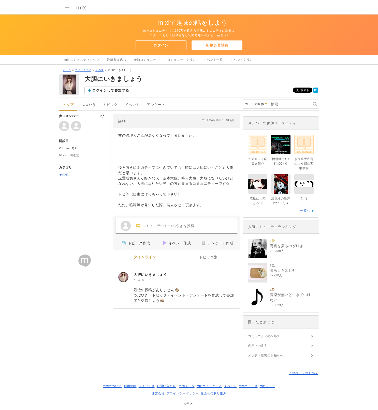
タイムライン (145, 257)
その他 (99, 70)
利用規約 (130, 386)
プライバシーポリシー (183, 393)
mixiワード (267, 386)
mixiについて (112, 386)
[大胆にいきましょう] (123, 277)
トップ (68, 105)
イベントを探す (241, 60)
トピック (110, 105)
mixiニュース (248, 386)
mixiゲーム (187, 386)
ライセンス (147, 386)
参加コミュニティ (146, 60)
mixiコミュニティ (209, 386)
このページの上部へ (303, 373)
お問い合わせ (166, 386)
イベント (132, 105)
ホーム (67, 70)
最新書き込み (116, 60)
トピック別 (208, 257)
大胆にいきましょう (150, 275)
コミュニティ (83, 70)
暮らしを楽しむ (283, 270)
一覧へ (305, 211)
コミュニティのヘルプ (264, 336)
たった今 (139, 280)
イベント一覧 (213, 60)
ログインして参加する (110, 90)
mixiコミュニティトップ (81, 60)
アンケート (156, 105)
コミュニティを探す (181, 60)
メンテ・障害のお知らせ (265, 355)
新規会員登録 (217, 45)
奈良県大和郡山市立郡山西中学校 (304, 163)
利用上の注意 (257, 346)
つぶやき (88, 105)
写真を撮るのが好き (286, 246)
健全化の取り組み (213, 393)
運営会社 (158, 393)
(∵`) (304, 198)
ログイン (160, 45)
